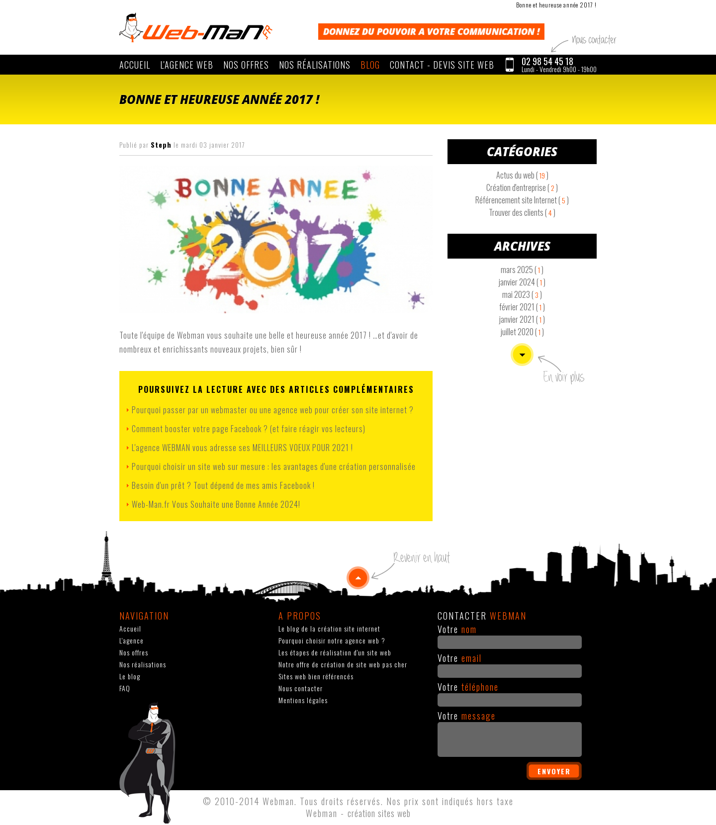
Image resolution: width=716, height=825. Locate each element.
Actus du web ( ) (522, 175)
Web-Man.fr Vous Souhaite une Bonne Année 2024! (216, 504)
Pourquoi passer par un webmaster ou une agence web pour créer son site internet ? (273, 410)
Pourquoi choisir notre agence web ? (331, 640)
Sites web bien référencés (316, 676)
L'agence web (186, 64)
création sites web (379, 813)
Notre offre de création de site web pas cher (342, 664)
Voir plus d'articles (522, 354)
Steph (161, 144)
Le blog (129, 676)
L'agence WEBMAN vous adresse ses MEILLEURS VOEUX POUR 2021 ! (242, 448)
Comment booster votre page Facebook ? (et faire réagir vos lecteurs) (248, 429)
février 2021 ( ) (522, 307)
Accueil (134, 64)
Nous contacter (300, 688)
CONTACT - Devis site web (442, 64)
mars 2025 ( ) (522, 269)
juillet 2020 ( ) (522, 332)
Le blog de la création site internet (329, 628)
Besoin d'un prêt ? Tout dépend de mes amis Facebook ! (223, 485)
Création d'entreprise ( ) (522, 187)
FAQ (124, 688)
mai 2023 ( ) (522, 294)
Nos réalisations (315, 64)
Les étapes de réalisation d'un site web (334, 652)
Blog (370, 64)
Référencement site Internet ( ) (522, 200)
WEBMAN (195, 27)
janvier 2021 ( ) (522, 319)
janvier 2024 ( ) (522, 282)
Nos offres (246, 64)
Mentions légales (303, 700)
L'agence (131, 640)
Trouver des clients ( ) (522, 212)
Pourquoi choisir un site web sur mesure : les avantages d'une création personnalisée (274, 466)
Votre (457, 629)
